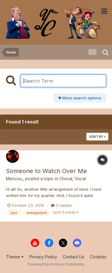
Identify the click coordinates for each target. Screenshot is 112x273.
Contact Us (73, 256)
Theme (15, 256)
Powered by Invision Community (56, 264)
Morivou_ (15, 178)
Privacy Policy (43, 256)
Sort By (97, 136)
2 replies (61, 205)
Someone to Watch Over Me (46, 171)
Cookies (98, 256)
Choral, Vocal (72, 178)
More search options (79, 97)
